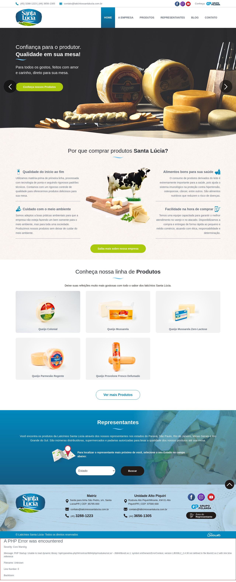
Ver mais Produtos (118, 395)
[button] (10, 86)
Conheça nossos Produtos (39, 86)
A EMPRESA (125, 17)
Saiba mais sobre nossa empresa (118, 248)
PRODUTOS (147, 17)
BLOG (195, 17)
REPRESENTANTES (173, 17)
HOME (108, 17)
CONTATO (211, 17)
